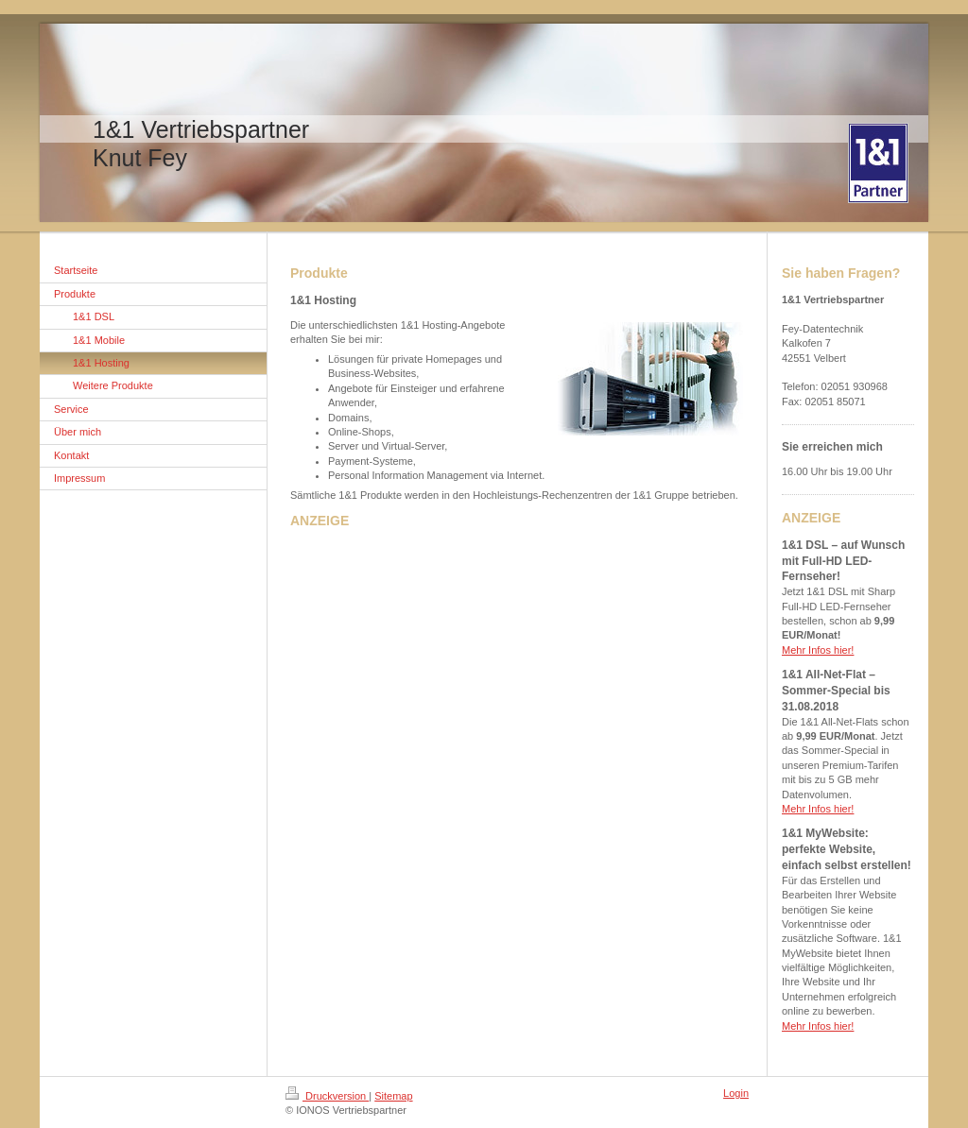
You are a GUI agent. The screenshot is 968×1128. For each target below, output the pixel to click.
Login (736, 1093)
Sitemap (393, 1096)
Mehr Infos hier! (818, 650)
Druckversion (327, 1096)
